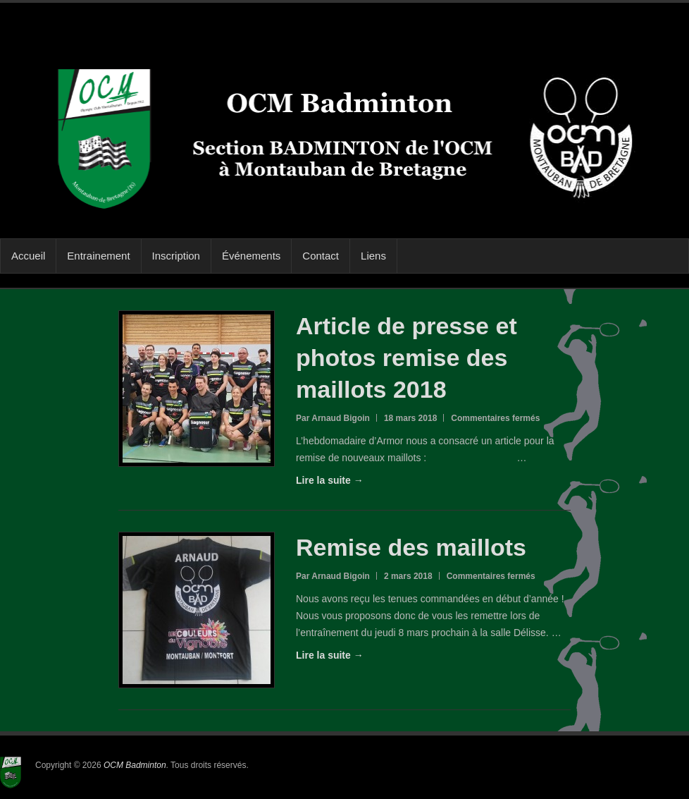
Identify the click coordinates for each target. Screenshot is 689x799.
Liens (373, 256)
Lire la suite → (330, 480)
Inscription (176, 256)
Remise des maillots (411, 547)
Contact (320, 256)
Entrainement (98, 256)
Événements (251, 256)
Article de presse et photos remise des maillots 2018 (406, 357)
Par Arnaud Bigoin (333, 418)
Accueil (28, 256)
